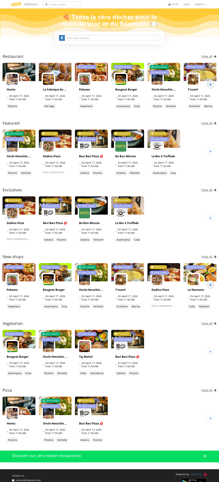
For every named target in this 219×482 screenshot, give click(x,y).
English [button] (200, 4)
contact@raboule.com (26, 480)
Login (187, 4)
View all (208, 56)
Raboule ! (31, 4)
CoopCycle (196, 474)
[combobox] (62, 4)
